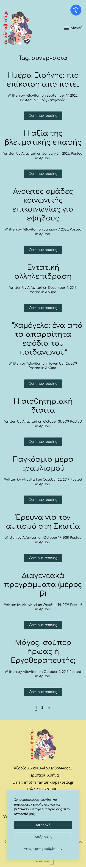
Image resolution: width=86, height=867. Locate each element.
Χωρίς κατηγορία (51, 100)
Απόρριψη (43, 837)
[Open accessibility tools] (75, 10)
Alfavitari (33, 95)
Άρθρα (44, 158)
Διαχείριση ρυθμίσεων (43, 849)
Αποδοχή (43, 825)
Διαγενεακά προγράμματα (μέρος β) (43, 584)
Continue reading (43, 115)
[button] (73, 28)
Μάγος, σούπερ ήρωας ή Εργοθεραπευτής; (43, 651)
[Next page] (49, 708)
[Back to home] (17, 28)
